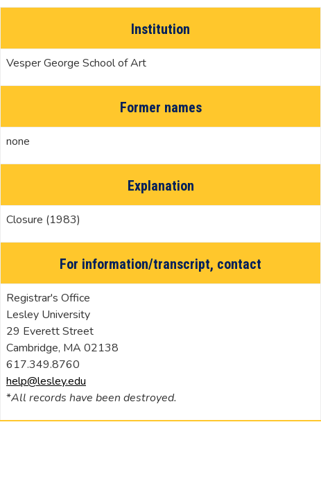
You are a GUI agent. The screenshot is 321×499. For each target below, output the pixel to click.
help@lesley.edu (46, 381)
